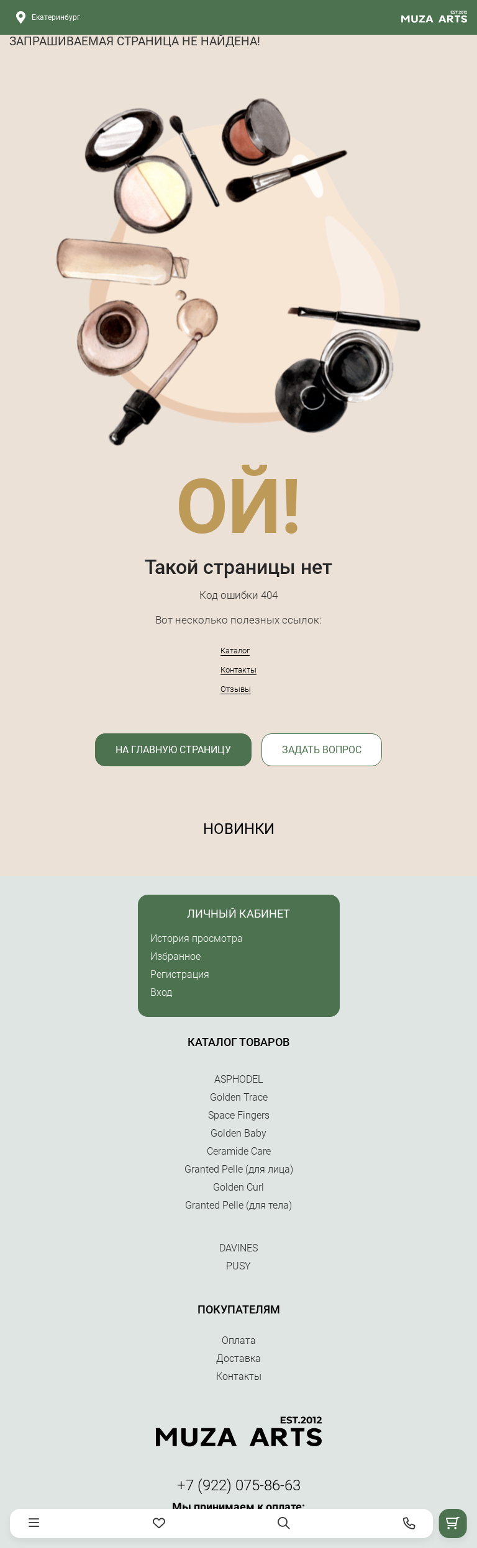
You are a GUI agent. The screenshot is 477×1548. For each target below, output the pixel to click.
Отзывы (235, 689)
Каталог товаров (238, 1042)
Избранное (175, 956)
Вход (161, 992)
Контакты (238, 669)
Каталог (235, 650)
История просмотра (196, 938)
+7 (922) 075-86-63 (239, 1485)
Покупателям (239, 1309)
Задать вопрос (321, 750)
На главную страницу (173, 750)
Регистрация (179, 974)
